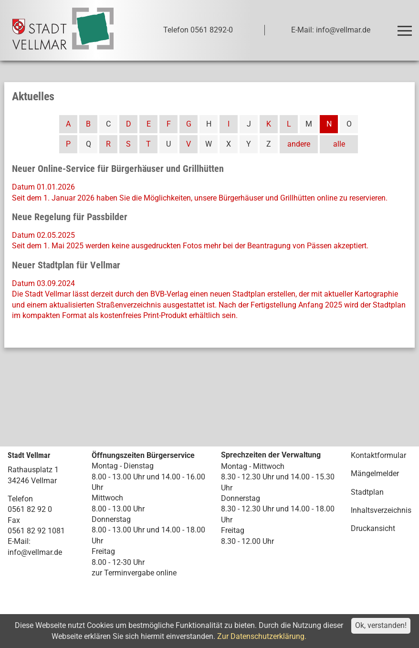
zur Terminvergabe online (134, 572)
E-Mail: (19, 541)
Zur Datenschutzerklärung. (261, 636)
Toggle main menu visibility (406, 26)
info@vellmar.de (35, 552)
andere (298, 144)
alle (339, 144)
